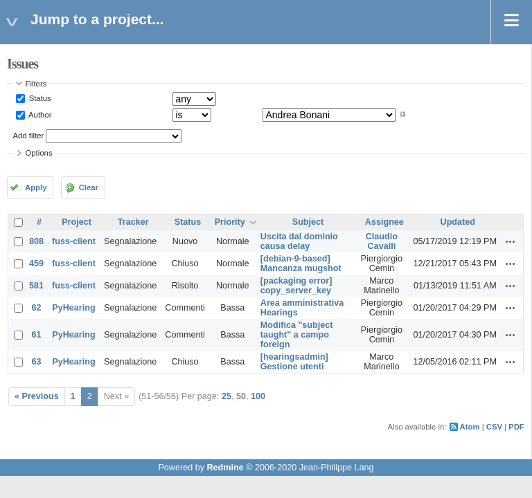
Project (76, 222)
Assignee (384, 222)
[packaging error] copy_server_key (296, 285)
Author (39, 114)
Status (39, 98)
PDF (516, 427)
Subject (308, 222)
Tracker (133, 222)
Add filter (28, 135)
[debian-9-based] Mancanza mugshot (301, 263)
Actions (510, 241)
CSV (494, 427)
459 (36, 263)
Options (39, 153)
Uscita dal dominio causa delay (299, 241)
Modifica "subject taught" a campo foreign (296, 334)
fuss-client (74, 241)
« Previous (37, 396)
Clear (88, 187)
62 (37, 308)
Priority (230, 222)
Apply (35, 187)
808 (36, 241)
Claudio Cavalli (382, 241)
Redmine (224, 467)
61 (37, 335)
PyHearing (73, 308)
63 (37, 362)
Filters (36, 84)
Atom (470, 427)
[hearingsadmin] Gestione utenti (294, 361)
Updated (458, 222)
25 (226, 396)
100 (258, 396)
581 (36, 285)
